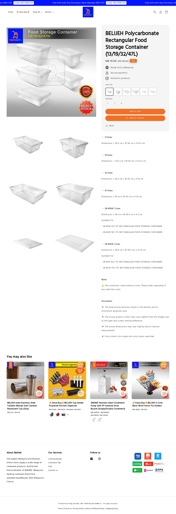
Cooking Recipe (55, 459)
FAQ (50, 466)
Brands (48, 12)
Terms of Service (64, 508)
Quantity (108, 99)
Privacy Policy (78, 508)
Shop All (36, 12)
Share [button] (109, 125)
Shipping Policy (112, 508)
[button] (155, 12)
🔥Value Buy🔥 (23, 12)
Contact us (53, 470)
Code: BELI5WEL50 (26, 2)
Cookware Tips (54, 462)
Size (109, 85)
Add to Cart (135, 111)
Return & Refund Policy (95, 508)
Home (10, 12)
